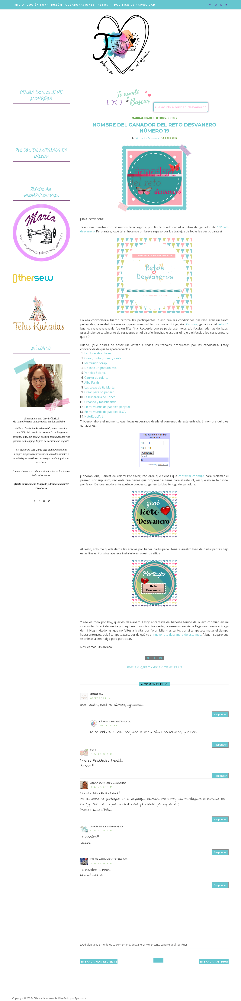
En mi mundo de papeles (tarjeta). (107, 407)
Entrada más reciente (99, 961)
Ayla (93, 750)
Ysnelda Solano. (95, 373)
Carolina (192, 324)
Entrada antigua (214, 961)
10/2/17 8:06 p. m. (111, 725)
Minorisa (96, 694)
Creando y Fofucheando (108, 783)
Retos (103, 4)
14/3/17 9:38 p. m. (101, 863)
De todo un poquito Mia (100, 368)
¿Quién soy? (37, 4)
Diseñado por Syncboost (72, 998)
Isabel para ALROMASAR (106, 826)
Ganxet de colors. (96, 378)
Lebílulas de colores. (98, 353)
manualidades (143, 118)
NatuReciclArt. (94, 416)
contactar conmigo (191, 476)
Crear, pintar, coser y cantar (103, 358)
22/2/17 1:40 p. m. (101, 830)
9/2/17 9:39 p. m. (101, 698)
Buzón (56, 4)
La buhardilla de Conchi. (100, 397)
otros (161, 118)
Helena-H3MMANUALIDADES (109, 859)
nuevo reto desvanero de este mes (177, 635)
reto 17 (223, 324)
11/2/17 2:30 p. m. (101, 754)
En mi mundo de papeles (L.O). (105, 412)
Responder (220, 714)
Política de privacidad (134, 4)
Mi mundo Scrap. (95, 363)
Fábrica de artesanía (115, 721)
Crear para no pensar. (99, 392)
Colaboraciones (80, 4)
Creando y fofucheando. (100, 402)
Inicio (19, 4)
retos (172, 118)
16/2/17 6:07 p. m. (101, 786)
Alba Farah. (91, 383)
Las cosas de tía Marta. (99, 387)
